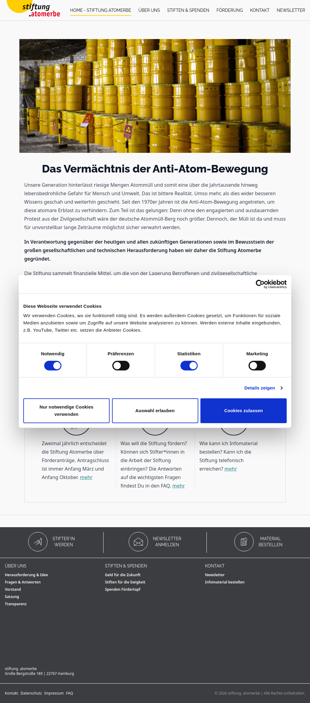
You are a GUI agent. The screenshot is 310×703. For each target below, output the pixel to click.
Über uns (149, 10)
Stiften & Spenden (188, 10)
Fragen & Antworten (23, 582)
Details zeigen (259, 387)
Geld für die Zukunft (123, 574)
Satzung (12, 596)
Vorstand (13, 589)
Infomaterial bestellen (224, 582)
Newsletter (291, 10)
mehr (86, 477)
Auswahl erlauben (155, 410)
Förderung (229, 10)
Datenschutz (31, 693)
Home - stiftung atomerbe (100, 10)
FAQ (69, 693)
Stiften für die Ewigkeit (125, 582)
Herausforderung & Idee (26, 574)
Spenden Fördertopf (122, 589)
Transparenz (16, 603)
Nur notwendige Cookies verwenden (66, 410)
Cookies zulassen (243, 410)
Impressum (54, 693)
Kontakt (259, 10)
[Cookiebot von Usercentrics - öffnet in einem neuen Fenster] (260, 284)
